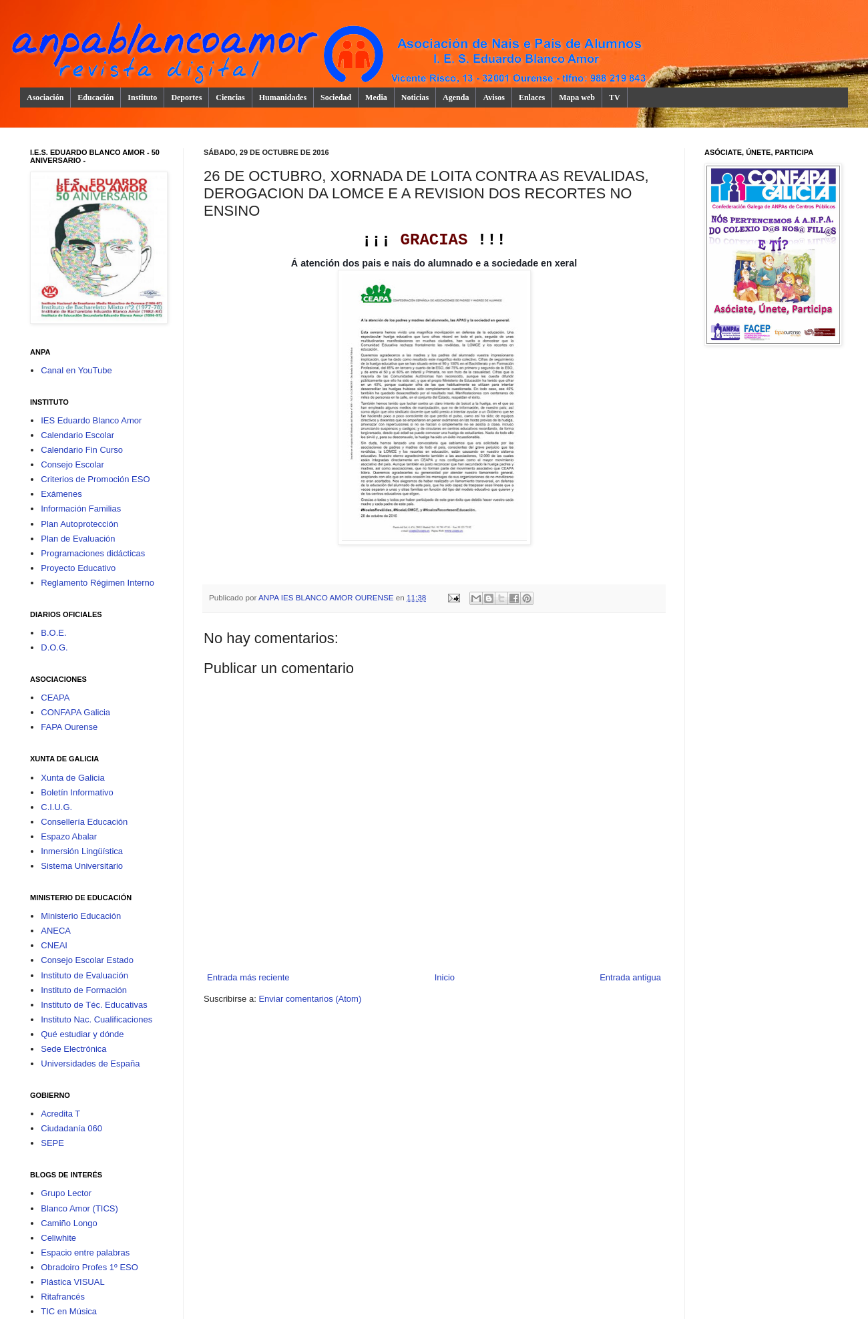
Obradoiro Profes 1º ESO (89, 1267)
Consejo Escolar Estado (87, 960)
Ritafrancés (63, 1297)
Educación (95, 97)
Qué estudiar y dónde (82, 1034)
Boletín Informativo (77, 792)
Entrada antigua (630, 977)
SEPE (52, 1143)
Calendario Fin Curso (82, 450)
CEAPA (55, 698)
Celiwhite (58, 1238)
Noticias (415, 97)
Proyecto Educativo (78, 568)
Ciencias (230, 97)
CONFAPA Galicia (75, 712)
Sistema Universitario (82, 866)
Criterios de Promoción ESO (95, 479)
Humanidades (282, 97)
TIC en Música (69, 1311)
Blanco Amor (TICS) (79, 1208)
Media (376, 97)
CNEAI (54, 945)
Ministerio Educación (81, 916)
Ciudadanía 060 (71, 1128)
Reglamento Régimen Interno (97, 583)
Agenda (456, 97)
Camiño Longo (69, 1223)
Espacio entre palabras (85, 1253)
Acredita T (60, 1114)
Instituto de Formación (84, 990)
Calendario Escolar (77, 435)
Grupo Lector (66, 1193)
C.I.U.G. (56, 807)
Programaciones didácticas (93, 553)
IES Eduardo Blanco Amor (91, 420)
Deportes (186, 97)
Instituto (142, 97)
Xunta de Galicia (72, 778)
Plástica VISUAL (72, 1282)
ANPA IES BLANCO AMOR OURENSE (327, 597)
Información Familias (81, 509)
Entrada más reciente (248, 977)
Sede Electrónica (73, 1049)
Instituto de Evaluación (84, 975)
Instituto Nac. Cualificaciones (96, 1019)
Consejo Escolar (72, 464)
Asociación (45, 97)
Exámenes (61, 494)
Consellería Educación (84, 822)
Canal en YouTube (76, 370)
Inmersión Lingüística (82, 851)
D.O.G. (54, 647)
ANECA (56, 931)
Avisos (493, 97)
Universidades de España (90, 1064)
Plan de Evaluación (78, 539)
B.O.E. (53, 633)
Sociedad (335, 97)
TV (614, 97)
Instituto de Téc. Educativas (94, 1005)
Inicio (445, 977)
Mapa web (577, 97)
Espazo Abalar (69, 836)
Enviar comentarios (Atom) (309, 999)
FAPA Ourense (69, 727)
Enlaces (532, 97)
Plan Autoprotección (79, 524)
